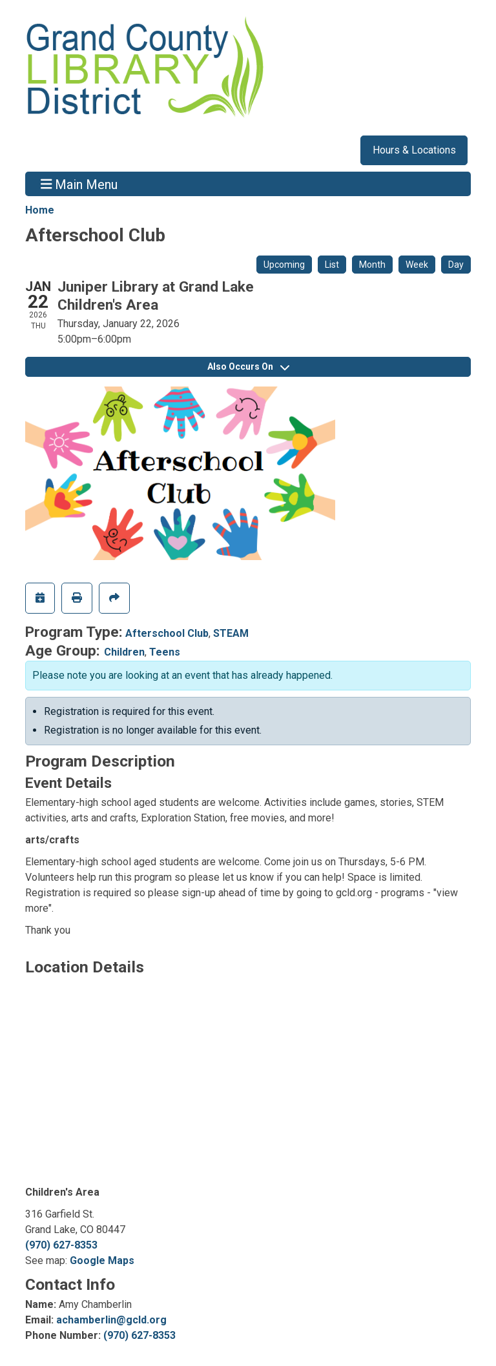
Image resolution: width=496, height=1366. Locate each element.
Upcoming (284, 264)
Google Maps (102, 1260)
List (332, 264)
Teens (164, 652)
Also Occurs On (248, 366)
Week (417, 264)
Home (39, 210)
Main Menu (79, 184)
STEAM (231, 633)
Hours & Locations (414, 150)
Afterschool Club (167, 633)
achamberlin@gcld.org (111, 1320)
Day (456, 264)
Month (372, 264)
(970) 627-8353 (61, 1245)
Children (124, 652)
